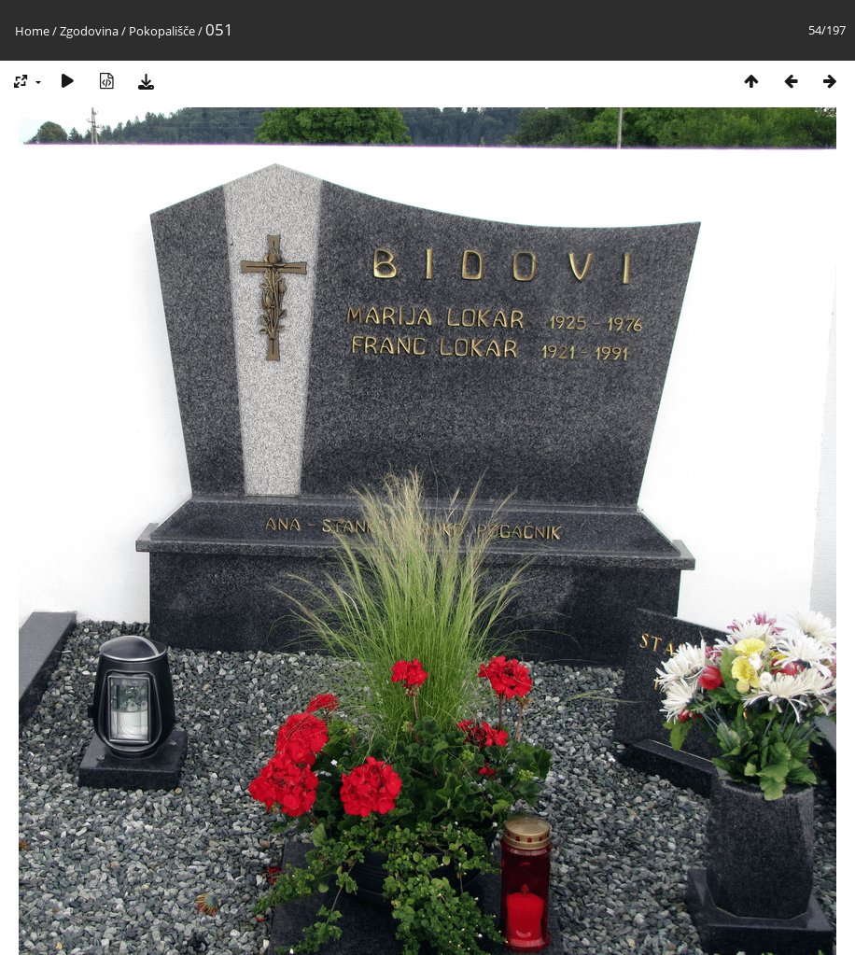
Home (32, 30)
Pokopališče (162, 30)
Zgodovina (89, 30)
